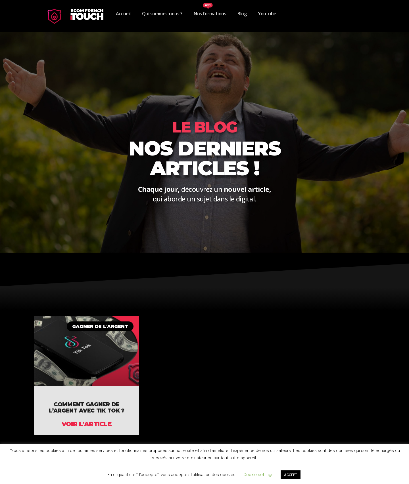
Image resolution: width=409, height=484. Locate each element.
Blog (242, 13)
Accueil (123, 13)
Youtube (267, 13)
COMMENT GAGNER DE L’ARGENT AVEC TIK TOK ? (86, 407)
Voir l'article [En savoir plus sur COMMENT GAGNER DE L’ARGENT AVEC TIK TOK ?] (87, 424)
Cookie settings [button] (258, 474)
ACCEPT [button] (290, 475)
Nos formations (210, 13)
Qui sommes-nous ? (162, 13)
